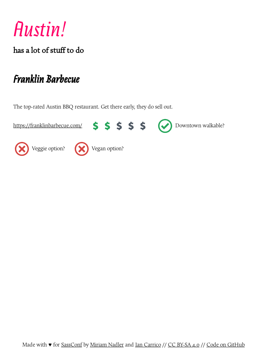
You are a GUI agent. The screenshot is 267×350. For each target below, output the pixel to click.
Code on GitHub (226, 344)
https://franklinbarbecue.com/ (47, 125)
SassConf (71, 344)
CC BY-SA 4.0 (184, 344)
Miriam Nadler (107, 344)
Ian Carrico (148, 344)
